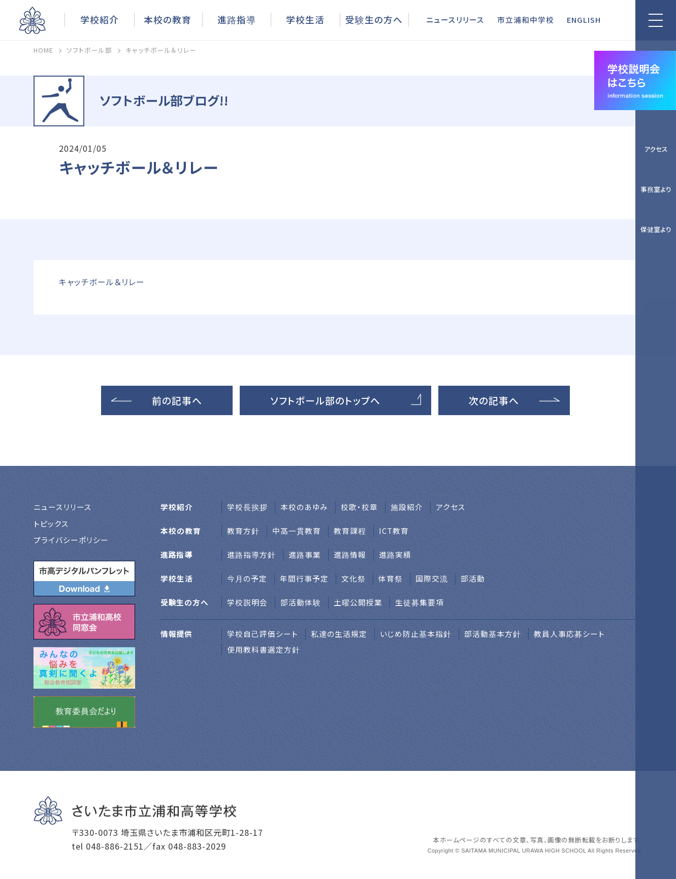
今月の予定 (247, 578)
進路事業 (304, 554)
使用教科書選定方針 (263, 649)
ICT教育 (394, 530)
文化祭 (353, 578)
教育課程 (350, 530)
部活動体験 (300, 602)
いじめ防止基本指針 (416, 633)
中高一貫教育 (296, 530)
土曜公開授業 (358, 602)
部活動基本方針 (492, 633)
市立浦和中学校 (525, 19)
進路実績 (395, 554)
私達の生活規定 (339, 633)
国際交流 (431, 578)
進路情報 (350, 554)
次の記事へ (494, 400)
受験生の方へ (374, 19)
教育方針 (243, 530)
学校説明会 (247, 602)
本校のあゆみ (304, 506)
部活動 (473, 578)
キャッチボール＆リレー (102, 282)
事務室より (655, 189)
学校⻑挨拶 (247, 506)
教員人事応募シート (569, 633)
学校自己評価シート (262, 633)
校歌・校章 (359, 506)
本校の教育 (167, 19)
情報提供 (176, 633)
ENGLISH (584, 19)
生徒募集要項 (419, 602)
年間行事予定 (304, 578)
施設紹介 (407, 506)
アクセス (656, 149)
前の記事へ (177, 400)
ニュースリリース (455, 19)
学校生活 (305, 19)
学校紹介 (99, 19)
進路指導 (236, 19)
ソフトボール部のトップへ (325, 400)
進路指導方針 (251, 554)
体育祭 (390, 578)
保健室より (655, 229)
